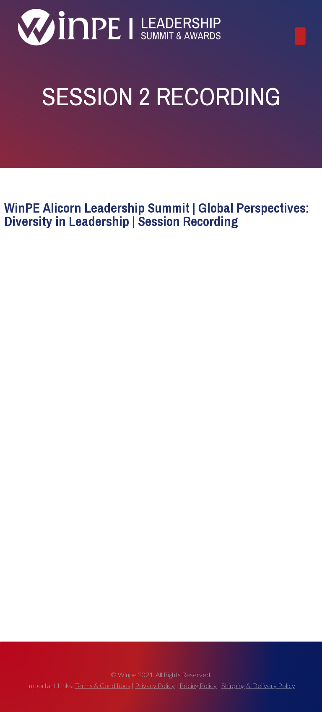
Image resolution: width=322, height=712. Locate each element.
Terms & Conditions (102, 685)
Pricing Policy (198, 685)
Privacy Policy (155, 685)
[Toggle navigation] (300, 35)
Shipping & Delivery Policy (258, 685)
